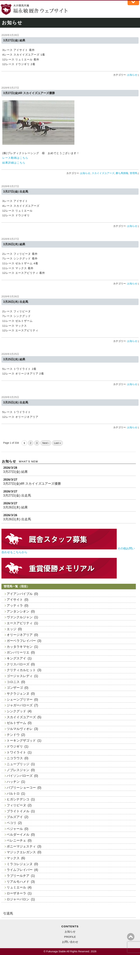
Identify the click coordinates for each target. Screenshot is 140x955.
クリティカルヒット (21, 670)
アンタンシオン (18, 611)
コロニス (13, 682)
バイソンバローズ (20, 776)
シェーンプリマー (20, 699)
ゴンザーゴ (15, 687)
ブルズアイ (15, 817)
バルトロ (13, 793)
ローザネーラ (16, 893)
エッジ (11, 629)
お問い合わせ (70, 941)
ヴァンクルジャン (20, 617)
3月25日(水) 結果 (14, 359)
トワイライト (16, 752)
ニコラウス (15, 758)
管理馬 (133, 173)
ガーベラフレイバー (21, 641)
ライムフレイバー (20, 870)
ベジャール (15, 829)
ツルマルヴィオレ (20, 729)
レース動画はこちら (15, 157)
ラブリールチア (18, 876)
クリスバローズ (18, 664)
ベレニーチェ (16, 840)
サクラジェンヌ (18, 693)
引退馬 (8, 913)
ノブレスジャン (18, 770)
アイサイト (15, 599)
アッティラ (15, 605)
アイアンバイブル (20, 594)
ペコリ (11, 823)
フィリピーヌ (16, 805)
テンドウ (13, 735)
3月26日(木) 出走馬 (15, 301)
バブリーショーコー (21, 787)
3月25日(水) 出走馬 (15, 402)
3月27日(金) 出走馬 (15, 191)
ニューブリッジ (18, 764)
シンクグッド (16, 711)
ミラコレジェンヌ (20, 864)
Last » (57, 443)
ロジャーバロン (18, 899)
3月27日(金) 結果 (14, 40)
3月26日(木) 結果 (14, 244)
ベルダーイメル (18, 834)
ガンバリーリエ (18, 652)
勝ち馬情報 (122, 173)
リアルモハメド (18, 881)
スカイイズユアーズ (103, 173)
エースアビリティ (20, 623)
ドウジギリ (15, 746)
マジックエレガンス (21, 852)
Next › (45, 443)
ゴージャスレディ (20, 676)
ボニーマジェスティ (21, 846)
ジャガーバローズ (20, 705)
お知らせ (132, 75)
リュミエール (16, 887)
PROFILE (70, 936)
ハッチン (13, 781)
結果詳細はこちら (13, 162)
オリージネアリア (20, 635)
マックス (13, 858)
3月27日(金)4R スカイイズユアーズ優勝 (29, 93)
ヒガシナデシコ (18, 799)
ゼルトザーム (16, 723)
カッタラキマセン (20, 646)
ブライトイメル (18, 811)
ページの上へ (131, 937)
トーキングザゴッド (21, 740)
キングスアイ (16, 658)
